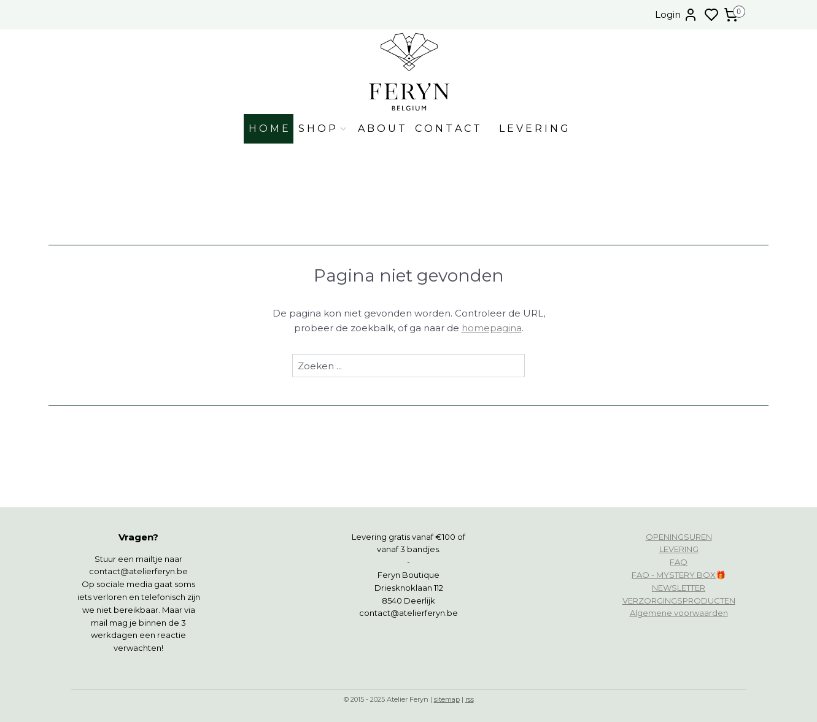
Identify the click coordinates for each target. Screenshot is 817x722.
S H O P (323, 128)
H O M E (268, 128)
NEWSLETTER (678, 588)
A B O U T (381, 128)
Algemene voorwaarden (679, 613)
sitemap (447, 699)
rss (469, 699)
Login (676, 14)
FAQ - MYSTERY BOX (674, 575)
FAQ (678, 562)
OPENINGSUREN (679, 537)
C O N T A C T (447, 128)
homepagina (492, 328)
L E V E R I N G (533, 128)
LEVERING (679, 549)
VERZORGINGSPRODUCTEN (678, 600)
